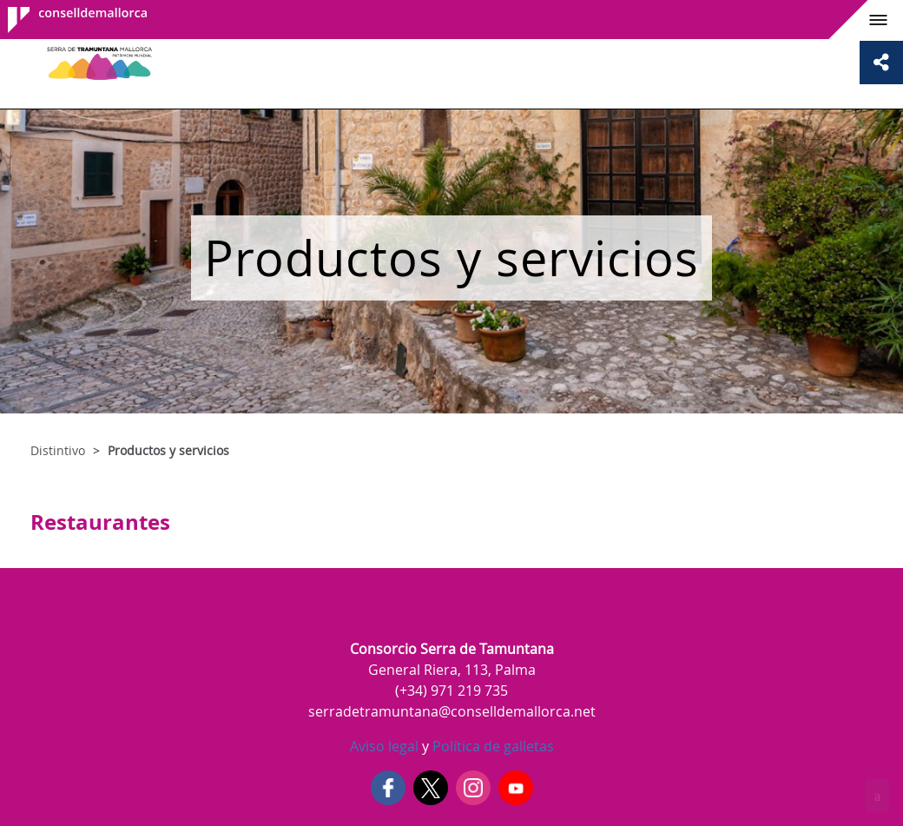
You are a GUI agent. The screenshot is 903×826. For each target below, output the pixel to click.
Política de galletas (491, 746)
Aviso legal (384, 746)
